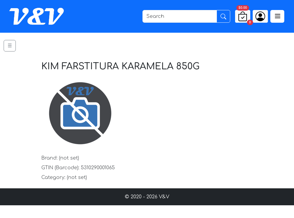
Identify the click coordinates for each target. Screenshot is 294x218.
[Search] (179, 16)
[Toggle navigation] (277, 16)
